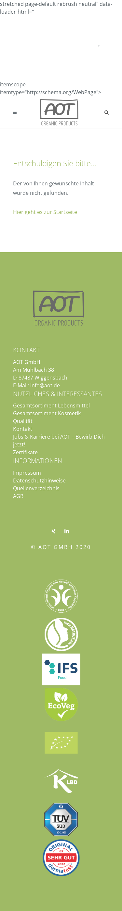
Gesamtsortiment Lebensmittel (51, 405)
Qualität (23, 421)
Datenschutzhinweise (39, 480)
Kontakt (22, 428)
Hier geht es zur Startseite (45, 212)
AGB (18, 496)
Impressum (27, 472)
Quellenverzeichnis (36, 488)
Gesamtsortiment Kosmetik (47, 413)
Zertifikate (25, 452)
